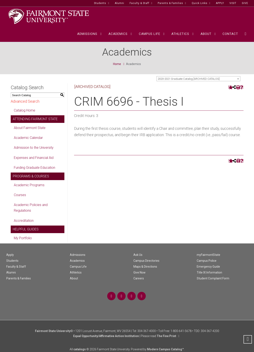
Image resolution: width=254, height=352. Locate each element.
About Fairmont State (30, 128)
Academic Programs (29, 185)
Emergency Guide (208, 266)
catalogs (79, 349)
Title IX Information (209, 272)
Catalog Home (24, 110)
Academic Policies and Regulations (31, 208)
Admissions (77, 254)
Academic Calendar (28, 138)
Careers (138, 278)
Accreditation (24, 221)
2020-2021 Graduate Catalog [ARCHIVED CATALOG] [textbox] (189, 78)
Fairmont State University (52, 331)
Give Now (139, 272)
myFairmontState (208, 254)
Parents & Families (18, 278)
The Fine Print (166, 336)
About (74, 278)
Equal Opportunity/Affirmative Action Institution (106, 336)
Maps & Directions (145, 266)
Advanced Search (25, 101)
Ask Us (137, 254)
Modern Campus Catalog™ (165, 349)
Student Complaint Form (213, 278)
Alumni (11, 272)
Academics (77, 260)
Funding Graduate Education (34, 168)
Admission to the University (33, 148)
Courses (20, 195)
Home (117, 64)
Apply (10, 254)
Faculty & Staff (16, 266)
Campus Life (78, 266)
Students (12, 260)
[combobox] (198, 78)
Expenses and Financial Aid (33, 158)
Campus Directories (146, 260)
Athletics (76, 272)
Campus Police (206, 260)
